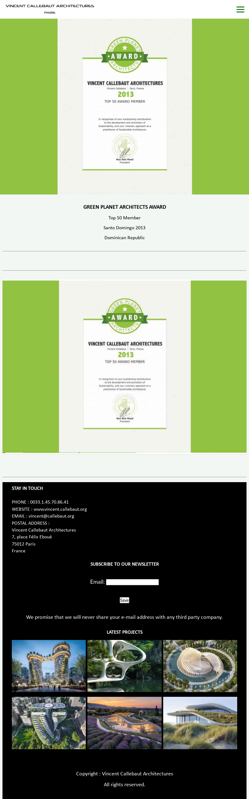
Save (124, 600)
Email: (97, 581)
